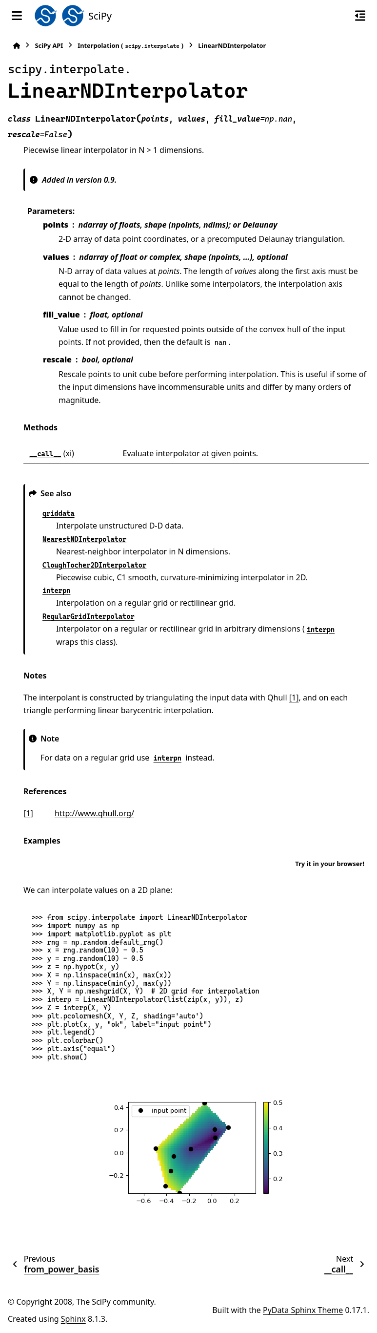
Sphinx (73, 1318)
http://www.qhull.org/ (94, 813)
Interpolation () (130, 45)
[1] (294, 697)
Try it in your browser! (329, 863)
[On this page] (360, 15)
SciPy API (49, 45)
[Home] (16, 46)
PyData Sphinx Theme (303, 1310)
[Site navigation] (17, 15)
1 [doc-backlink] (28, 813)
